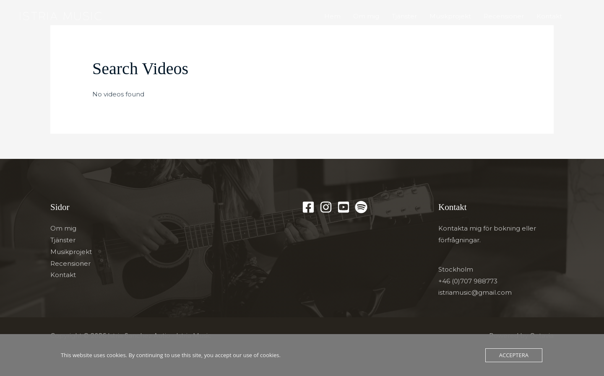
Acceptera (513, 355)
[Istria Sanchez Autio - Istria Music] (60, 16)
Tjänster (404, 16)
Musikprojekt (450, 16)
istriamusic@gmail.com (475, 292)
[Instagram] (326, 207)
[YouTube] (343, 207)
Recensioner (504, 16)
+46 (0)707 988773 (467, 281)
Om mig (366, 16)
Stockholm (455, 269)
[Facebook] (308, 207)
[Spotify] (361, 207)
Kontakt (549, 16)
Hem (332, 16)
